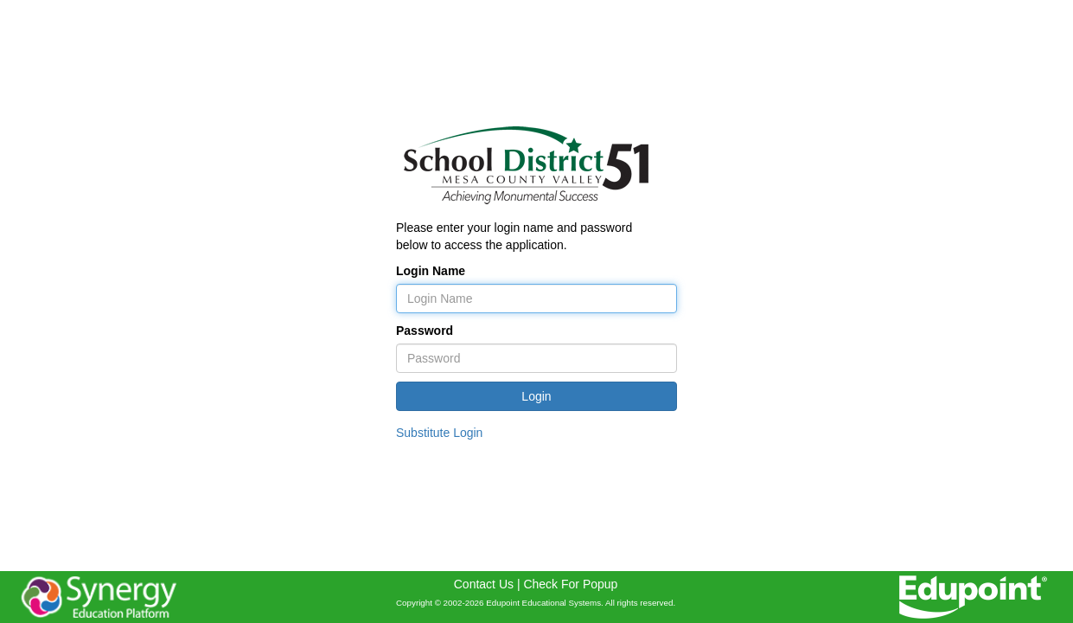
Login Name (430, 271)
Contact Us (484, 584)
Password (424, 330)
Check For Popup (570, 584)
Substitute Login (439, 433)
